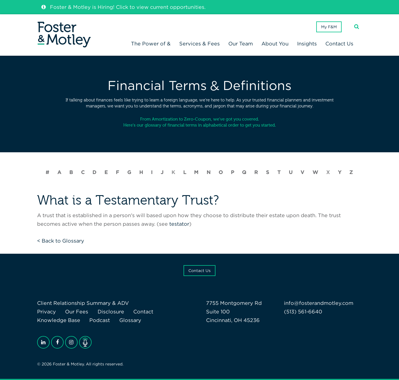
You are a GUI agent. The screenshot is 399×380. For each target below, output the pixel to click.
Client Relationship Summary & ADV (83, 303)
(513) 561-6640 (303, 312)
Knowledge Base (58, 320)
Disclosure (111, 312)
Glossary (130, 320)
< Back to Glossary (60, 241)
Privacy (46, 312)
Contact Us (199, 270)
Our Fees (76, 312)
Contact (143, 312)
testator (179, 224)
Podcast (99, 320)
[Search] (356, 26)
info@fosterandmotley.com (318, 303)
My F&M (329, 27)
